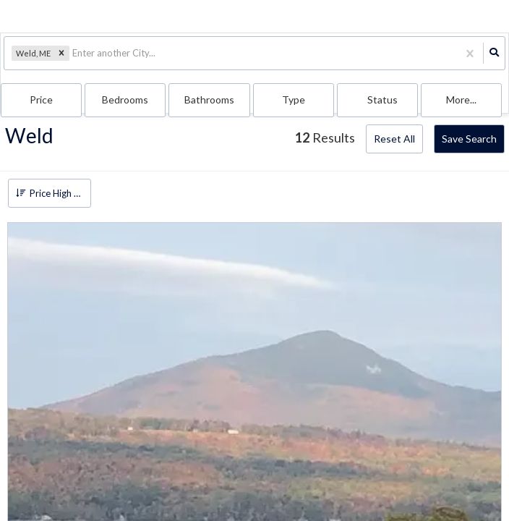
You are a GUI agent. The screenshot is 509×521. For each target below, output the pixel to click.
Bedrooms (125, 99)
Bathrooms (209, 99)
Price (41, 99)
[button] (61, 54)
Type (293, 99)
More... (461, 99)
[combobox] (73, 53)
